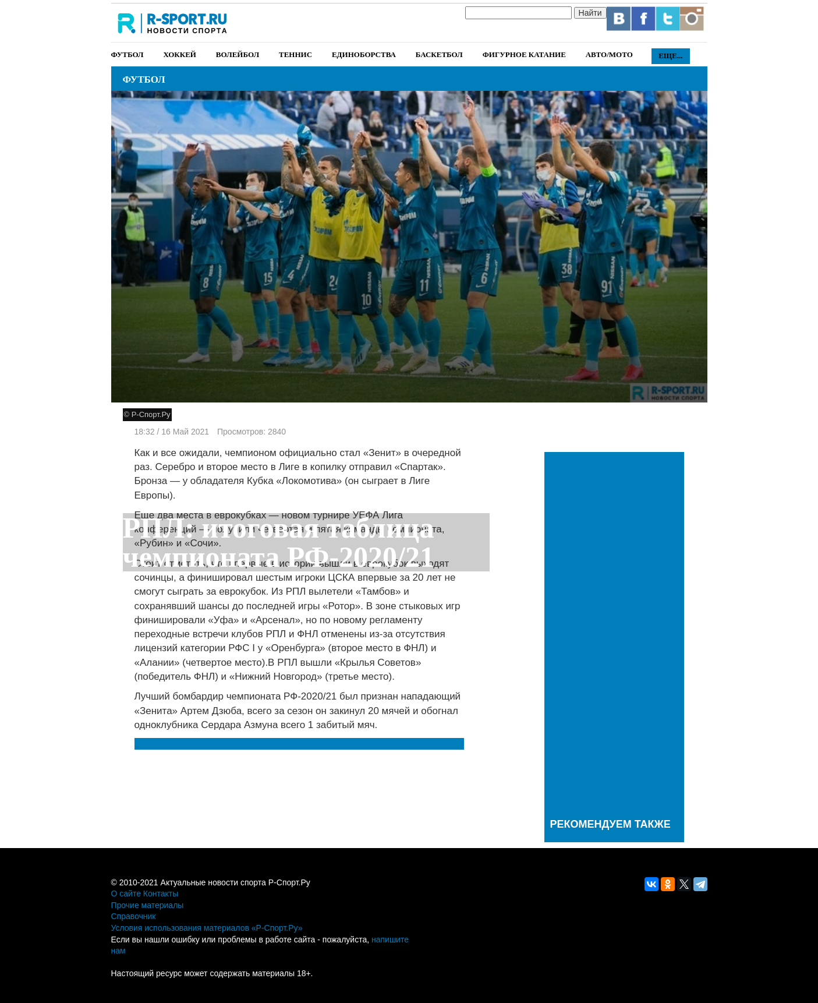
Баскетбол (439, 54)
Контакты (160, 893)
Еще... (670, 55)
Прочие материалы (147, 905)
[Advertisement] (614, 632)
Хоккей (179, 54)
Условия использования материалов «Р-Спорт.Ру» (207, 928)
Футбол (127, 54)
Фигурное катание (524, 54)
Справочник (133, 916)
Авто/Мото (609, 54)
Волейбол (237, 54)
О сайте (126, 893)
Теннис (295, 54)
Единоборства (364, 54)
